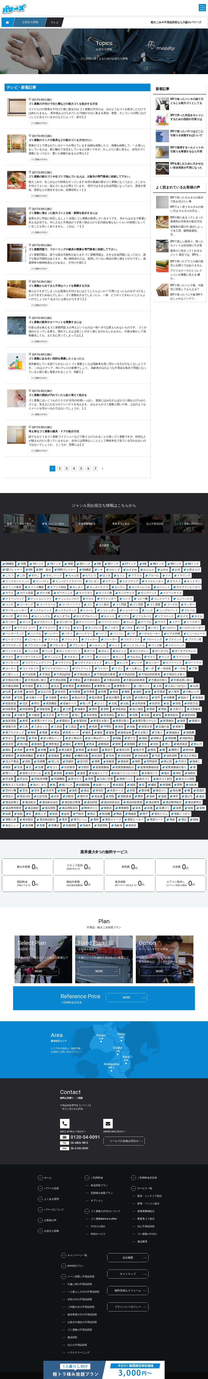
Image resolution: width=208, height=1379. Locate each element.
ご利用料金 (94, 1178)
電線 (172, 819)
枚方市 (140, 749)
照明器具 (152, 761)
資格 (164, 796)
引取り (159, 732)
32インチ (113, 563)
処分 (65, 697)
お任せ (164, 569)
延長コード (72, 732)
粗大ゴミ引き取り (16, 784)
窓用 (90, 778)
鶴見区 (133, 825)
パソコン (118, 633)
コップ (127, 598)
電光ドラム (161, 813)
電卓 (64, 819)
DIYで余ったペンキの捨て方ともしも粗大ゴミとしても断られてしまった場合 (186, 102)
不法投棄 (30, 674)
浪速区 (70, 761)
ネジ (79, 627)
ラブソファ (182, 656)
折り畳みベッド (52, 738)
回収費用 (28, 709)
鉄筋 (55, 813)
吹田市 (156, 703)
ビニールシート (196, 633)
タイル (199, 616)
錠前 (67, 813)
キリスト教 (105, 592)
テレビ (130, 621)
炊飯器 (110, 761)
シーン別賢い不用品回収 (78, 1276)
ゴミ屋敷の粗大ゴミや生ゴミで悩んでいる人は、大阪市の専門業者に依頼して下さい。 (80, 176)
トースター (193, 621)
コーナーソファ (71, 604)
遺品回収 (92, 802)
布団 (94, 726)
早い (167, 744)
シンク (149, 610)
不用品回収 (128, 674)
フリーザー (110, 639)
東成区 (94, 749)
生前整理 (69, 767)
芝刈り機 (10, 790)
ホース (91, 650)
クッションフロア (68, 598)
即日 (37, 703)
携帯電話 (54, 744)
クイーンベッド (14, 598)
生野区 (85, 767)
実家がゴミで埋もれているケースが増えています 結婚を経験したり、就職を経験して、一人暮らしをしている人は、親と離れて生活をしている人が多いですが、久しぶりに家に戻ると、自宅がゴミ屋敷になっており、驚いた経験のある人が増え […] (87, 149)
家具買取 (10, 720)
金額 (20, 813)
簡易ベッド (126, 778)
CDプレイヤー (13, 569)
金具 (138, 807)
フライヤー (91, 639)
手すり (9, 738)
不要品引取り (159, 680)
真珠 (82, 773)
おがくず (114, 569)
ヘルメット (99, 645)
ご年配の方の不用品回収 (78, 1307)
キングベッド (149, 592)
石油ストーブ (100, 773)
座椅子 (180, 726)
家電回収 (81, 720)
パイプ (103, 633)
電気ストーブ (113, 819)
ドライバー (49, 627)
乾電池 (70, 685)
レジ (110, 662)
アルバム (153, 575)
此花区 (98, 755)
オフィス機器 (36, 587)
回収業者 (10, 709)
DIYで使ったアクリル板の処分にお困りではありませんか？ (186, 265)
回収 (178, 703)
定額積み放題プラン (99, 1193)
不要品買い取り (183, 680)
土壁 (68, 709)
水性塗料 (126, 755)
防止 (93, 813)
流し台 (55, 761)
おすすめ (131, 569)
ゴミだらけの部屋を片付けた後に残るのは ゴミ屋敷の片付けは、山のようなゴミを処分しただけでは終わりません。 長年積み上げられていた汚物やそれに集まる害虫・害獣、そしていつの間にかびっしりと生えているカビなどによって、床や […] (87, 113)
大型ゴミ (178, 709)
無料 (137, 761)
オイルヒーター (154, 581)
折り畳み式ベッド (98, 738)
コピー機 (142, 598)
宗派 (146, 714)
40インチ (158, 563)
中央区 (29, 685)
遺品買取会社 (70, 807)
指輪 (118, 738)
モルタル (135, 656)
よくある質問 (48, 1199)
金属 (149, 807)
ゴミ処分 (104, 604)
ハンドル (35, 633)
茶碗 (63, 790)
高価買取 (71, 825)
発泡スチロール (32, 773)
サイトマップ (128, 1273)
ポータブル (161, 650)
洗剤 (27, 761)
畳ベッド (10, 773)
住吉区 (62, 691)
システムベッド (42, 610)
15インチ (55, 563)
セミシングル (42, 616)
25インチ (85, 563)
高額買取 (102, 825)
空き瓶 (9, 778)
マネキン (72, 656)
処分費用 (114, 697)
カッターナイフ (99, 587)
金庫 (178, 807)
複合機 (177, 790)
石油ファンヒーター (126, 773)
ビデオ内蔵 (173, 633)
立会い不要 (106, 778)
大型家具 (195, 709)
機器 (68, 755)
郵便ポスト (91, 807)
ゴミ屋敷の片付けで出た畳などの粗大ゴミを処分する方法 (63, 103)
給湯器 (120, 784)
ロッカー (154, 662)
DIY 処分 (45, 569)
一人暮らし (135, 668)
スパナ (9, 616)
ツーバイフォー (110, 621)
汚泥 (157, 755)
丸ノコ (44, 685)
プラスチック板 (37, 645)
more (38, 971)
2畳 (99, 563)
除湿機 (106, 813)
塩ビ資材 (137, 709)
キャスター (85, 592)
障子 (145, 813)
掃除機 (172, 738)
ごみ (22, 575)
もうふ (121, 575)
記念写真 (42, 796)
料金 (92, 744)
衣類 (132, 790)
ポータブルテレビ (185, 650)
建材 (99, 732)
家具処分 (173, 714)
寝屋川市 (10, 726)
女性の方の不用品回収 (76, 1299)
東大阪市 (67, 749)
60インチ (193, 563)
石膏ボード (151, 773)
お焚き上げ (193, 569)
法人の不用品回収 (74, 1345)
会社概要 (128, 1257)
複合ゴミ (161, 790)
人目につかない (177, 685)
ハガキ (129, 627)
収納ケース (69, 703)
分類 (128, 697)
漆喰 (97, 761)
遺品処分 (30, 802)
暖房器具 (182, 744)
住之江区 (46, 691)
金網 (8, 813)
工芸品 (72, 726)
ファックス (71, 639)
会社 (31, 691)
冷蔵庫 (53, 697)
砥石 (167, 773)
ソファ (125, 616)
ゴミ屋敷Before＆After (101, 1219)
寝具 (182, 720)
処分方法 (80, 697)
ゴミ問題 (121, 604)
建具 (88, 732)
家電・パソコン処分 (145, 1203)
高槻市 (87, 825)
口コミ (101, 703)
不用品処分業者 (106, 674)
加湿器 (199, 697)
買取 (111, 796)
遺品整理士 (194, 802)
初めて (185, 697)
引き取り (143, 732)
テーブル (146, 621)
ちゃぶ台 (73, 575)
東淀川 (109, 749)
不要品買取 (12, 685)
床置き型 (147, 726)
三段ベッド (12, 674)
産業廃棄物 (102, 767)
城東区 (81, 709)
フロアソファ (132, 639)
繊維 (153, 784)
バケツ (69, 633)
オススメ (175, 581)
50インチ (175, 563)
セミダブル (63, 616)
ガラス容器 (26, 592)
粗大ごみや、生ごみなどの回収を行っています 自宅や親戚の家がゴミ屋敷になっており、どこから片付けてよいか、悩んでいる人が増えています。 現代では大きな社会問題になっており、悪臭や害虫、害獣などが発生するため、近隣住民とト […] (87, 185)
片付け (182, 761)
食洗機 (29, 825)
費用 (140, 796)
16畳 (70, 563)
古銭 (126, 703)
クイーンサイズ (172, 592)
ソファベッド (166, 616)
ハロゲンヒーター (193, 627)
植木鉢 (190, 749)
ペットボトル (13, 650)
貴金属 (98, 796)
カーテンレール (141, 587)
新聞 (118, 744)
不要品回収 (113, 680)
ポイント (121, 650)
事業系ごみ (103, 685)
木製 (31, 749)
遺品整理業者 (13, 807)
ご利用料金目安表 (144, 1178)
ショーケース (130, 610)
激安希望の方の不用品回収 (79, 1314)
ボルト (105, 650)
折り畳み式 (75, 738)
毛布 (111, 755)
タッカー (10, 621)
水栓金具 (143, 755)
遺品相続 (33, 807)
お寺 (177, 569)
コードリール (48, 604)
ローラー (10, 668)
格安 (153, 749)
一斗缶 (181, 668)
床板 (132, 726)
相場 (59, 773)
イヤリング (183, 575)
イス (168, 575)
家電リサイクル (43, 720)
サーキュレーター (16, 610)
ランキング (12, 662)
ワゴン (119, 668)
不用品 (46, 674)
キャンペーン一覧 (74, 1255)
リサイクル (64, 662)
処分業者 (97, 697)
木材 (20, 749)
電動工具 (10, 819)
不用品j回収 (64, 674)
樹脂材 (55, 755)
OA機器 (86, 569)
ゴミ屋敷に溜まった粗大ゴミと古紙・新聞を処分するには (63, 213)
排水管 (9, 744)
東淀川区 (124, 749)
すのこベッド (54, 575)
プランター (59, 645)
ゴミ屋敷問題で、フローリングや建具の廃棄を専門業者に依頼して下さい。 (74, 249)
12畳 (23, 563)
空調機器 (59, 778)
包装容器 (10, 703)
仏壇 (8, 691)
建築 (111, 732)
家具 (158, 714)
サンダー (189, 604)
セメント (109, 616)
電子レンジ (80, 819)
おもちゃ (148, 569)
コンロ (9, 604)
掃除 (144, 738)
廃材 (33, 732)
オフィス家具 (13, 587)
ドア (8, 627)
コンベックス (184, 598)
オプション (94, 1200)
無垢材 (125, 761)
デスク (162, 621)
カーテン (120, 587)
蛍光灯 (100, 790)
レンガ (124, 662)
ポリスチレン (141, 650)
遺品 (201, 796)
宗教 (135, 714)
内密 (8, 697)
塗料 (106, 709)
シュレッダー (108, 610)
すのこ (36, 575)
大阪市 (21, 714)
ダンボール (66, 621)
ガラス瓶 (45, 592)
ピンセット (34, 639)
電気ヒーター (135, 819)
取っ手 (87, 703)
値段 (139, 691)
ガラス (9, 592)
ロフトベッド (174, 662)
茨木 (37, 790)
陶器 (119, 813)
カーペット (163, 587)
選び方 (189, 796)
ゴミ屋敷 (155, 604)
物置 (8, 767)
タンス (26, 621)
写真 (20, 697)
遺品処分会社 (50, 802)
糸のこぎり (39, 784)
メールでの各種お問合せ (124, 1140)
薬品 (86, 790)
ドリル (66, 627)
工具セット (41, 726)
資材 (152, 796)
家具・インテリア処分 (146, 1196)
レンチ (138, 662)
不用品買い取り (37, 680)
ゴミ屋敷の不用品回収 (76, 1330)
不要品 (77, 680)
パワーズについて (51, 1209)
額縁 (195, 819)
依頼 (115, 691)
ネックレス (94, 627)
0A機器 (9, 563)
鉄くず (42, 813)
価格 (127, 691)
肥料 (179, 784)
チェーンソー (87, 621)
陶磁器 (132, 813)
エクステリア (130, 581)
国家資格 (45, 709)
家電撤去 (168, 720)
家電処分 (64, 720)
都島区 (108, 807)
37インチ (130, 563)
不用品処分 (83, 674)
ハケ (142, 627)
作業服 (76, 691)
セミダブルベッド (87, 616)
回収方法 (192, 703)
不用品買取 (59, 680)
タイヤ (184, 616)
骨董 (42, 825)
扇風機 (190, 732)
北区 (25, 703)
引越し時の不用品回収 (76, 1284)
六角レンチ (192, 691)
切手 (157, 697)
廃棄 (45, 732)
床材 (120, 726)
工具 (25, 726)
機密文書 (82, 755)
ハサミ (155, 627)
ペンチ (49, 650)
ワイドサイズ (30, 668)
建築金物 (126, 732)
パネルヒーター (151, 633)
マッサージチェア (30, 656)
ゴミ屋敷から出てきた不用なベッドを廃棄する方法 (59, 285)
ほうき (106, 575)
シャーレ (88, 610)
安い (77, 714)
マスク (9, 656)
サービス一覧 (141, 1188)
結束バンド (102, 784)
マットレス (54, 656)
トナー (176, 621)
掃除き (158, 738)
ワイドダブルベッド (57, 668)
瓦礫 (40, 767)
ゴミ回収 (138, 604)
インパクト (42, 581)
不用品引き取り (176, 674)
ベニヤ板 (156, 645)
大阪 (8, 714)
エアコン (111, 581)
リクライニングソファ (38, 662)
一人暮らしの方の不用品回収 (80, 1292)
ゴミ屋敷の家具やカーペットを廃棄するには (55, 322)
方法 (144, 744)
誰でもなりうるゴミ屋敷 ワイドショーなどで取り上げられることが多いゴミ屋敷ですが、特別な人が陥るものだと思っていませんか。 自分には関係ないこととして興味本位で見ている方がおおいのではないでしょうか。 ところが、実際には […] (87, 440)
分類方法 (143, 697)
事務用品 (85, 685)
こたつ (9, 575)
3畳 (144, 563)
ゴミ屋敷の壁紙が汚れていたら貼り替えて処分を (58, 395)
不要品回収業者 (135, 680)
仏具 (195, 685)
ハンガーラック (14, 633)
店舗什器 (164, 726)
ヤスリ (151, 656)
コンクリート (162, 598)
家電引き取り (101, 720)
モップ (120, 656)
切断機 (170, 697)
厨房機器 (51, 703)
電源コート (156, 819)
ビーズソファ (13, 639)
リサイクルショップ (90, 662)
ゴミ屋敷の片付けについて (102, 1211)
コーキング (26, 604)
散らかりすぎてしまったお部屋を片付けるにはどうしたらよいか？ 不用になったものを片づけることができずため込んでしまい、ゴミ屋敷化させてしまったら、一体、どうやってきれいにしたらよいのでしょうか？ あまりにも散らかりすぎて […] (87, 295)
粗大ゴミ (144, 778)
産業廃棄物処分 (124, 767)
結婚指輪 (84, 784)
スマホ (24, 616)
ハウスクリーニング (75, 1352)
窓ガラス (76, 778)
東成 (81, 749)
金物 (202, 807)
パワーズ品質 (48, 1188)
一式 (151, 668)
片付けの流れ (95, 1226)
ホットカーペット (70, 650)
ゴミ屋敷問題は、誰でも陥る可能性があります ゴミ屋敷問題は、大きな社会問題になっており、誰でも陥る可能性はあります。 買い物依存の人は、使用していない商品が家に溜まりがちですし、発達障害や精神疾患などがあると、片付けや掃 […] (87, 258)
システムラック (67, 610)
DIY (31, 569)
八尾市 (175, 691)
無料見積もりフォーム (128, 1290)
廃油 (56, 732)
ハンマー (53, 633)
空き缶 (24, 778)
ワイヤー (103, 668)
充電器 (161, 691)
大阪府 (36, 714)
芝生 (25, 790)
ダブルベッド (45, 621)
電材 (96, 819)
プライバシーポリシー (128, 1306)
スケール (189, 610)
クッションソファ (41, 598)
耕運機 (167, 784)
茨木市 (50, 790)
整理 (80, 744)
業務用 (9, 755)
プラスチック (13, 645)
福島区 (192, 773)
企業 (20, 691)
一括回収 (165, 668)
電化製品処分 (48, 819)
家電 (25, 720)
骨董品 (55, 825)
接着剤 (38, 744)
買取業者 (126, 796)
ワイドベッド (83, 668)
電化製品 (28, 819)
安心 (123, 714)
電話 (184, 819)
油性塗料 (172, 755)
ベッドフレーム (135, 645)
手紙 (22, 738)
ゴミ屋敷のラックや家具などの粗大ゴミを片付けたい (60, 140)
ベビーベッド (176, 645)
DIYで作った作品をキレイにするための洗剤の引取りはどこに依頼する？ (186, 119)
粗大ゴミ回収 (187, 778)
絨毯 (132, 784)
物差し (197, 761)
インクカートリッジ (17, 581)
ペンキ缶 (33, 650)
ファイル (53, 639)
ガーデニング (65, 592)
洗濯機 (41, 761)
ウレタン (93, 581)
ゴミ (89, 604)
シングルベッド (168, 610)
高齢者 (118, 825)
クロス (90, 598)
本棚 (43, 749)
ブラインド (175, 639)
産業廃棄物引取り (176, 767)
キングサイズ (126, 592)
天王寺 (50, 714)
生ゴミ (54, 767)
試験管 (70, 796)
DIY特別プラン (72, 1266)
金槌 (190, 807)
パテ (132, 633)
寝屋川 (196, 720)
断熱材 (105, 744)
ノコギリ (113, 627)
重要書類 (123, 807)
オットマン (193, 581)
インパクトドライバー (69, 581)
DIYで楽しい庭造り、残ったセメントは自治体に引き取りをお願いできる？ (186, 245)
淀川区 (84, 761)
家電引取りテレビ (146, 720)
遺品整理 (154, 802)
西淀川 (9, 796)
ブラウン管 (194, 639)
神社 (178, 773)
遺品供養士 (12, 802)
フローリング (154, 639)
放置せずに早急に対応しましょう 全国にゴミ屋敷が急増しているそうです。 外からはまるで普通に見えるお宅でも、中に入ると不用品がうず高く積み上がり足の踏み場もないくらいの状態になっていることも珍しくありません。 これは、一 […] (88, 222)
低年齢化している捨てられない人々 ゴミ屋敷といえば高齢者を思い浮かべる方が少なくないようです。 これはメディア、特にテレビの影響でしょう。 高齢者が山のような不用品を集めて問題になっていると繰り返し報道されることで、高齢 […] (88, 367)
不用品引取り (13, 680)
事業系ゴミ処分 (143, 1219)
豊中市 (84, 796)
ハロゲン (170, 627)
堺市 (94, 709)
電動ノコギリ (182, 813)
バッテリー (85, 633)
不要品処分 (93, 680)
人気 (159, 685)
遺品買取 (50, 807)
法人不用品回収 (143, 1226)
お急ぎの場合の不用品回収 (79, 1322)
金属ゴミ (164, 807)
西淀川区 (25, 796)
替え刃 (198, 744)
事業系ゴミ (123, 685)
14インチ (38, 563)
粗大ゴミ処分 (164, 778)
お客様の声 (47, 1220)
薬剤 (74, 790)
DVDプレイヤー (66, 569)
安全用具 (92, 714)
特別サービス (95, 1234)
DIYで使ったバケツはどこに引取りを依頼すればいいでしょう (186, 135)
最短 (8, 749)
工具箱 (58, 726)
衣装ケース (116, 790)
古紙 (114, 703)
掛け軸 (24, 744)
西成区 (200, 790)
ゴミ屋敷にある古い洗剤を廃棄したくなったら (56, 358)
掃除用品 (187, 738)
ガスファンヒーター (188, 587)
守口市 (64, 714)
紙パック (67, 784)
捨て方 (131, 738)
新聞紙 (131, 744)
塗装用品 (120, 709)
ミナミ (88, 656)
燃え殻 (168, 761)
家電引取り (122, 720)
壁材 (152, 709)
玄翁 (20, 767)
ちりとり (90, 575)
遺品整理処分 (174, 802)
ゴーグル (172, 604)
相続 (71, 773)
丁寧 (194, 668)
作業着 (91, 691)
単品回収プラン (96, 1185)
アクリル (136, 575)
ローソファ (194, 662)
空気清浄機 (41, 778)
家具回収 (190, 714)
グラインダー (108, 598)
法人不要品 (12, 761)
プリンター (79, 645)
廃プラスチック (14, 732)
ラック (166, 656)
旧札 (156, 744)
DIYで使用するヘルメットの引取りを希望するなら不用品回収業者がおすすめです (186, 151)
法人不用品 (190, 755)
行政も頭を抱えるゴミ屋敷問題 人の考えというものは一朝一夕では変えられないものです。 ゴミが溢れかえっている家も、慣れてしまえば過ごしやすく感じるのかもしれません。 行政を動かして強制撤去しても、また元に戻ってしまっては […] (88, 331)
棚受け (175, 749)
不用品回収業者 (151, 674)
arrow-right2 (102, 468)
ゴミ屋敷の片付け (39, 123)
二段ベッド (143, 685)
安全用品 (109, 714)
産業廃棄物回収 (149, 767)
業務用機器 (26, 755)
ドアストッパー (26, 627)
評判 (56, 796)
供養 (103, 691)
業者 (42, 755)
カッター (78, 587)
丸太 (56, 685)
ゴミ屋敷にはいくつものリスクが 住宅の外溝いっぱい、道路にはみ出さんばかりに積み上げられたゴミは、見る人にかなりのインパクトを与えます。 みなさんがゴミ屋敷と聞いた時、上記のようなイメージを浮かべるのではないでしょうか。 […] (87, 404)
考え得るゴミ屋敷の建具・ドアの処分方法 (54, 431)
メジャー (104, 656)
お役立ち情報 (48, 1231)
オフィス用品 (58, 587)
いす (100, 569)
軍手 (175, 796)
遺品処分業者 (73, 802)
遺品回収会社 (112, 802)
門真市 (80, 813)
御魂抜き (174, 732)
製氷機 (145, 790)
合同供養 (140, 703)
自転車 (193, 784)
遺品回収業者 (134, 802)
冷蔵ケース (35, 697)
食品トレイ (12, 825)
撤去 (68, 744)
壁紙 (164, 709)
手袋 (34, 738)
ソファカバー (143, 616)
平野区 (108, 726)
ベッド (116, 645)
